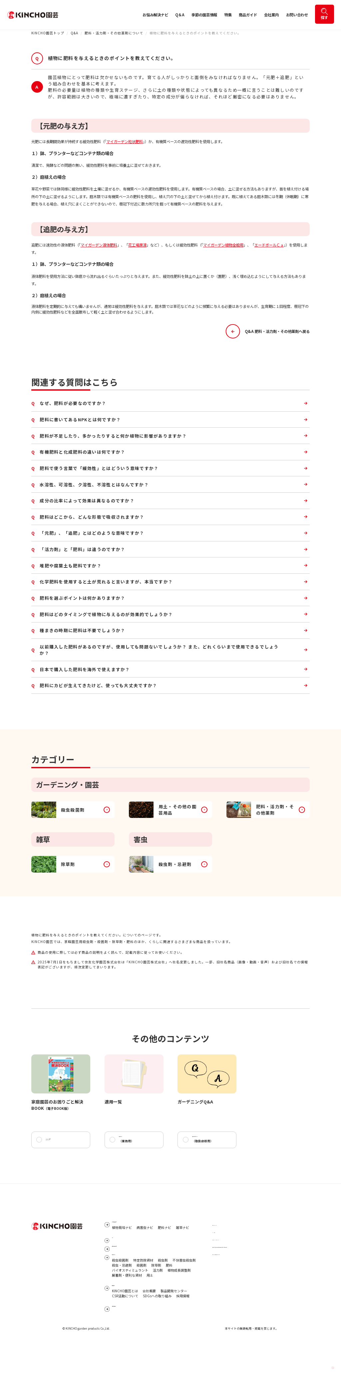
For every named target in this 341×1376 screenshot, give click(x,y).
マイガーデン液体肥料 (99, 245)
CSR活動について (125, 1325)
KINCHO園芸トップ (47, 32)
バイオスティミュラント (130, 1294)
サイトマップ (222, 1229)
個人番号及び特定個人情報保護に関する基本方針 (249, 1251)
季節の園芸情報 (204, 14)
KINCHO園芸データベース (57, 1142)
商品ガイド (248, 14)
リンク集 (219, 1236)
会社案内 (271, 14)
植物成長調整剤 (179, 1294)
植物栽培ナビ (122, 1237)
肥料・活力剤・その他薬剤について (114, 32)
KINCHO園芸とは (125, 1320)
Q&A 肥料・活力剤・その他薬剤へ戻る (268, 331)
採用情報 (182, 1325)
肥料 (169, 1289)
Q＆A (179, 14)
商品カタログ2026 (207, 1142)
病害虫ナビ (145, 1237)
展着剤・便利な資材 (127, 1299)
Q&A (74, 32)
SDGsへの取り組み (157, 1325)
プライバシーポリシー (229, 1243)
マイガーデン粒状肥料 (124, 141)
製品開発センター (174, 1320)
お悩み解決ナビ (155, 14)
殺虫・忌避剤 (122, 1289)
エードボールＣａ (269, 245)
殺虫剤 (163, 1284)
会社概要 (149, 1320)
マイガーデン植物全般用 (223, 245)
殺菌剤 (142, 1289)
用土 (150, 1299)
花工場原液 (137, 245)
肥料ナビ (164, 1237)
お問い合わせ (297, 14)
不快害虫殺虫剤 (184, 1284)
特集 (228, 14)
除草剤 (156, 1289)
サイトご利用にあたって (230, 1258)
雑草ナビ (182, 1237)
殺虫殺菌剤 (120, 1284)
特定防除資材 (143, 1284)
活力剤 (158, 1294)
